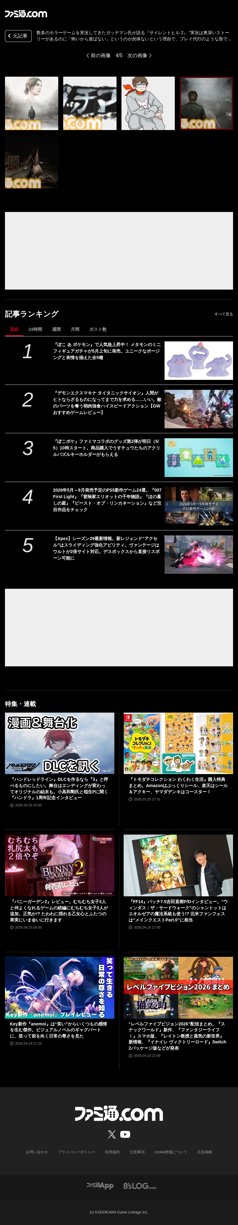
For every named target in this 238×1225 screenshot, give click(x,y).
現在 (14, 329)
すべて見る (223, 314)
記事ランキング (32, 314)
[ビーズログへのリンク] (140, 1185)
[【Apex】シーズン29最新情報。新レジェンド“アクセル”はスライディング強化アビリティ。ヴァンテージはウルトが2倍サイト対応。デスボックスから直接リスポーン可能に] (199, 554)
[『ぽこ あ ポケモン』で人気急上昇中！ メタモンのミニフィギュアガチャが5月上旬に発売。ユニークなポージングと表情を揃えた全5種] (199, 360)
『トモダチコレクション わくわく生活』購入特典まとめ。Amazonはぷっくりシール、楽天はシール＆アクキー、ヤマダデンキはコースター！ (178, 785)
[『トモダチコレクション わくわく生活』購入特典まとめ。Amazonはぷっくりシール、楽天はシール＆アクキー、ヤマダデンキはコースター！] (178, 743)
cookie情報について (171, 1152)
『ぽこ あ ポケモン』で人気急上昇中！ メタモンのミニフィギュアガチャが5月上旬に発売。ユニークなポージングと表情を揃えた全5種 (107, 351)
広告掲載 (204, 1152)
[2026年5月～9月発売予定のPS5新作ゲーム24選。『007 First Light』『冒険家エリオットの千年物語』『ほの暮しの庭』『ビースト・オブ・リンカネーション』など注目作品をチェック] (199, 506)
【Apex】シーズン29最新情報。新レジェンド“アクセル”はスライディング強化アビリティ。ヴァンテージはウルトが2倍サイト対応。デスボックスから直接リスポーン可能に (106, 548)
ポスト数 (98, 329)
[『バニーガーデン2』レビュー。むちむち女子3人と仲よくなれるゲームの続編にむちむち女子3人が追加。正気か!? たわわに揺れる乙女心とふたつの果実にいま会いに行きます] (59, 865)
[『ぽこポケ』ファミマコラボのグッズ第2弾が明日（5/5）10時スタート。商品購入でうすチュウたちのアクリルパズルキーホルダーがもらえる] (199, 457)
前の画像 (101, 55)
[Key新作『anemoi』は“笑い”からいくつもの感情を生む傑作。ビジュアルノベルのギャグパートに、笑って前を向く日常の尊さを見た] (59, 988)
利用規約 (112, 1152)
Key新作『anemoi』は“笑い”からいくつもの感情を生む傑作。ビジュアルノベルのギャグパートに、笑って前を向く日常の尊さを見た (58, 1029)
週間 (56, 329)
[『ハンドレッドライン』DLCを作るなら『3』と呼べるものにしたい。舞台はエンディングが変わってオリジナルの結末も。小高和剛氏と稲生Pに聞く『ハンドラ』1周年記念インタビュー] (59, 743)
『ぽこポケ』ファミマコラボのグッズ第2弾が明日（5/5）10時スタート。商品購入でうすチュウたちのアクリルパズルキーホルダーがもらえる (106, 448)
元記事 (17, 36)
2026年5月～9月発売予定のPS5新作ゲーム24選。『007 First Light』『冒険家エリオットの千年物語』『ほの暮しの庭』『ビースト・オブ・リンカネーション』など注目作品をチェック (107, 500)
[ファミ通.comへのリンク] (26, 13)
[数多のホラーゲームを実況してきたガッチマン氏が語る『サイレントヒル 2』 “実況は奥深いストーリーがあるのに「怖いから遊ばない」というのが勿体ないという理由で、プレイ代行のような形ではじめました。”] (31, 103)
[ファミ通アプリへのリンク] (100, 1185)
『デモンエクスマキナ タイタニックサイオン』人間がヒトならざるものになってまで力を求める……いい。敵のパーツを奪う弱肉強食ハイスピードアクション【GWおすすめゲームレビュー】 (107, 402)
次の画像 (137, 55)
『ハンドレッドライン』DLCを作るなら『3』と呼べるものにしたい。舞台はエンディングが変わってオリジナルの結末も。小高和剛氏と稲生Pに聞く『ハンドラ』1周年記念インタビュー (59, 788)
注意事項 (137, 1152)
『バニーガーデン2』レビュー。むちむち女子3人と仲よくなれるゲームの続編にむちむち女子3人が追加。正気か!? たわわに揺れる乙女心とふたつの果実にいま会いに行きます (59, 910)
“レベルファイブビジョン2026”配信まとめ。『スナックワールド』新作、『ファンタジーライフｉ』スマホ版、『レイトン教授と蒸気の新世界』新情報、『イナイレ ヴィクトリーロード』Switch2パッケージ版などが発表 (177, 1036)
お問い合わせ (37, 1152)
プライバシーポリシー (76, 1152)
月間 (75, 329)
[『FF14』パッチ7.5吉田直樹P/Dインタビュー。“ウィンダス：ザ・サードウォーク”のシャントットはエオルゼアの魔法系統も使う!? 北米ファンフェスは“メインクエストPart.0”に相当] (178, 865)
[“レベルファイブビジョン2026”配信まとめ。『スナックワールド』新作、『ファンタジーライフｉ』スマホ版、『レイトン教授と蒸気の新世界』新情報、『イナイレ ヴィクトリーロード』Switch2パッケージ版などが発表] (178, 988)
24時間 (35, 329)
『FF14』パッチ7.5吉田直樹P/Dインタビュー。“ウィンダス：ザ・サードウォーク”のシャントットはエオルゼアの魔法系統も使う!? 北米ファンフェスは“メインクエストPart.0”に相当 (178, 910)
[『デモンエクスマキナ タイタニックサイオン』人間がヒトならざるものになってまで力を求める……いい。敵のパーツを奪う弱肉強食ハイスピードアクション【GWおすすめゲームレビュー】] (199, 409)
